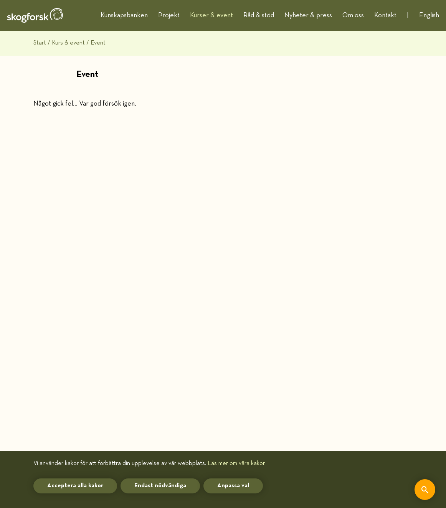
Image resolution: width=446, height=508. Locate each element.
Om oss (353, 15)
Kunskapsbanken (124, 15)
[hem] (35, 15)
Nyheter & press (308, 15)
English (429, 15)
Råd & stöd (258, 15)
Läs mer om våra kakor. (237, 463)
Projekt (169, 15)
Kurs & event (68, 43)
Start (39, 43)
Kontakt (385, 15)
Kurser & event (211, 15)
